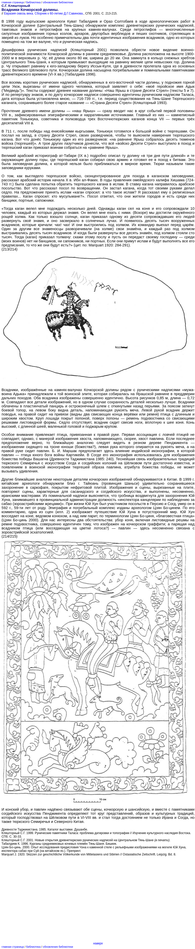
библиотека (33, 2)
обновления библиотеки (58, 2)
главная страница (13, 2)
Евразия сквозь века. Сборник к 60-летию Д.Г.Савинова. (44, 13)
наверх (98, 943)
